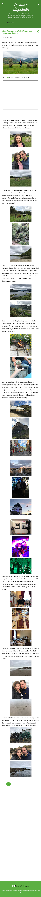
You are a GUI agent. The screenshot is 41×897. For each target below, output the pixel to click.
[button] (38, 31)
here (7, 77)
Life (8, 784)
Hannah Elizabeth (20, 6)
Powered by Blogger (20, 886)
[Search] (38, 4)
